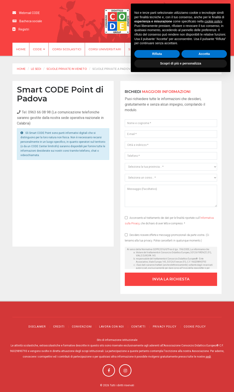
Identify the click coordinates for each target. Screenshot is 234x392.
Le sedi (36, 68)
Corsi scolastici (66, 49)
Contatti (193, 49)
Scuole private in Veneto (66, 68)
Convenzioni (82, 326)
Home (21, 49)
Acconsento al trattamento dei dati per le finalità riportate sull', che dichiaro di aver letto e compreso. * (169, 219)
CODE (39, 49)
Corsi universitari (105, 49)
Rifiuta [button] (157, 370)
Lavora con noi (111, 326)
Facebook (108, 369)
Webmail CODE (26, 13)
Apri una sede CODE (160, 49)
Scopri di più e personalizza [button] (180, 380)
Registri (20, 29)
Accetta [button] (204, 370)
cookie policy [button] (213, 338)
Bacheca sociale (27, 21)
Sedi (132, 49)
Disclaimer (37, 326)
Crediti (59, 326)
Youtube (125, 369)
